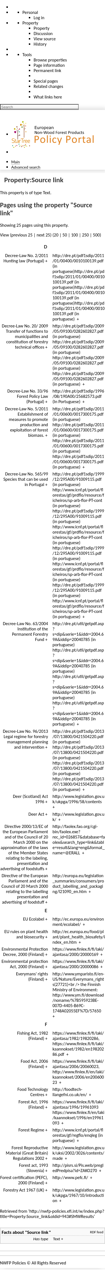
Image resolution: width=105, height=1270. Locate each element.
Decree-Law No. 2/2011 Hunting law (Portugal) (26, 258)
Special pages (46, 81)
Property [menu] (30, 23)
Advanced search (25, 167)
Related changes (48, 86)
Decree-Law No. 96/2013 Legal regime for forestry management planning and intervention (25, 739)
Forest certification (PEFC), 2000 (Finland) (24, 1180)
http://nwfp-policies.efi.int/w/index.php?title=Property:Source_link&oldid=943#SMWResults (52, 1214)
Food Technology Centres (32, 1092)
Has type (40, 1238)
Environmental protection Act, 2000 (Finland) (25, 964)
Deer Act (36, 814)
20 (56, 235)
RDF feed (96, 1232)
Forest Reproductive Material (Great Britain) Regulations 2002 (27, 1153)
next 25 (43, 235)
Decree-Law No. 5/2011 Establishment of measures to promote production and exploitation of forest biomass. (26, 422)
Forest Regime (31, 1130)
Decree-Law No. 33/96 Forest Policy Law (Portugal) (27, 396)
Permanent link (47, 70)
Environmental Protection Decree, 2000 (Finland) (25, 951)
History (40, 44)
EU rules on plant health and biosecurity (26, 934)
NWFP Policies (13, 1263)
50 (64, 235)
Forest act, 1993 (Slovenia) (33, 1168)
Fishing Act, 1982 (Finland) (32, 1035)
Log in (39, 17)
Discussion (43, 33)
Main (15, 161)
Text (46, 192)
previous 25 (22, 235)
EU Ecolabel (33, 919)
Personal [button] (30, 12)
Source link (37, 1232)
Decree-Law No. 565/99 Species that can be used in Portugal (25, 479)
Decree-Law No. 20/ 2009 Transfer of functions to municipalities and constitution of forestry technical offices (25, 336)
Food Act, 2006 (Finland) (34, 1064)
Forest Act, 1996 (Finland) (33, 1104)
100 (74, 235)
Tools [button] (27, 54)
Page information (49, 65)
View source (45, 38)
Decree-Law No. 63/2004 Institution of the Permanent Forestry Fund (25, 631)
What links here (48, 97)
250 (85, 235)
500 (96, 235)
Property (42, 28)
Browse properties (50, 60)
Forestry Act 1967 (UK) (23, 1190)
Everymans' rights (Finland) (32, 976)
